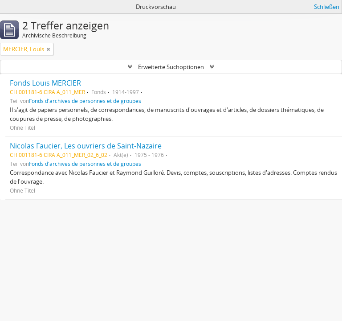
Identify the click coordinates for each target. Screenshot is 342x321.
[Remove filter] (48, 49)
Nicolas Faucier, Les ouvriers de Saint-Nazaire (86, 146)
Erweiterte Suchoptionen (171, 67)
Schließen (326, 7)
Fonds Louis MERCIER (45, 83)
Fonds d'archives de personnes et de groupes (85, 100)
